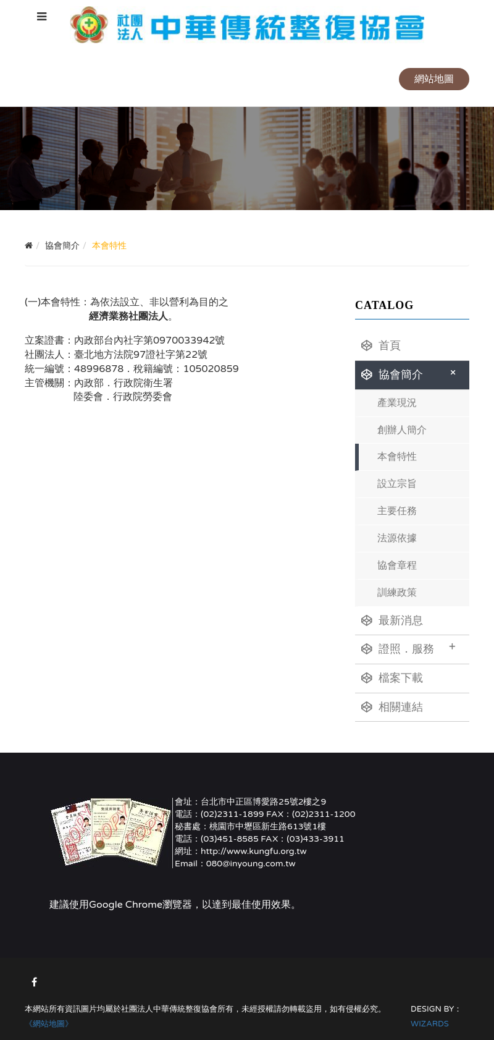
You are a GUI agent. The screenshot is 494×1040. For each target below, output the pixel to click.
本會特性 (397, 456)
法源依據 (397, 538)
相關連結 (392, 707)
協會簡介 (410, 373)
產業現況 (397, 403)
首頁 (381, 345)
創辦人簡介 (402, 430)
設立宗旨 (397, 484)
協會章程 (397, 565)
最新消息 (392, 620)
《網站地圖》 (49, 1024)
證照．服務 (408, 648)
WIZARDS (430, 1024)
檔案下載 (392, 678)
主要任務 (397, 511)
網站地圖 (434, 79)
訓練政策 (397, 592)
